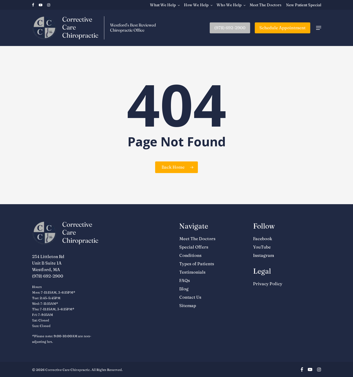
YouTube (262, 247)
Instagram (263, 255)
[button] (318, 28)
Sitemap (187, 305)
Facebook (262, 238)
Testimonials (192, 272)
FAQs (184, 280)
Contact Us (190, 297)
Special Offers (193, 247)
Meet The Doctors (197, 238)
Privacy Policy (267, 283)
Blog (184, 289)
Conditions (190, 255)
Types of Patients (196, 263)
